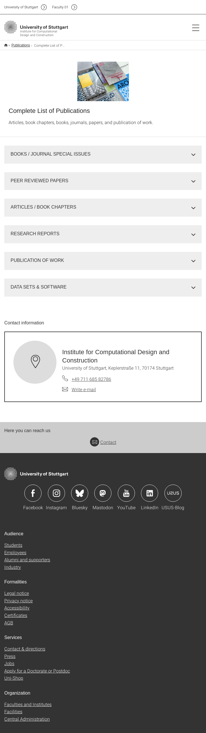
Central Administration (27, 715)
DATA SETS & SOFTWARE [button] (38, 283)
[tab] (103, 150)
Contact (103, 438)
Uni (21, 7)
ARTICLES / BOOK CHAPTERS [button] (43, 203)
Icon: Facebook (33, 489)
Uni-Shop (13, 674)
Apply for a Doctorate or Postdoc (37, 667)
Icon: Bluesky (79, 489)
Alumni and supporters (27, 556)
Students (13, 541)
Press (9, 652)
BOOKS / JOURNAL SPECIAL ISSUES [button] (51, 150)
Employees (15, 549)
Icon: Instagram (56, 489)
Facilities (13, 708)
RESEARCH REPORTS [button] (35, 230)
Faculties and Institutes (28, 700)
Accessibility (17, 604)
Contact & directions (24, 645)
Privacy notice (18, 597)
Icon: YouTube (126, 489)
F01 (60, 7)
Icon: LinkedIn (149, 489)
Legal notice (16, 589)
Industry (12, 563)
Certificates (15, 611)
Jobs (9, 659)
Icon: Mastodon (102, 489)
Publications (17, 43)
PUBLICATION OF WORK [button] (37, 256)
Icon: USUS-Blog (173, 489)
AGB (8, 619)
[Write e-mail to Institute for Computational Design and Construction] (79, 385)
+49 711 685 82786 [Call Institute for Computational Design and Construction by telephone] (91, 375)
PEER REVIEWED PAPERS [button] (39, 177)
